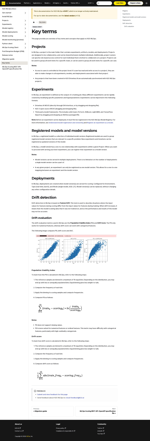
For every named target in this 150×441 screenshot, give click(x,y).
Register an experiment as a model (100, 122)
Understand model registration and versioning (66, 122)
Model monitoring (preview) (13, 39)
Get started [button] (6, 12)
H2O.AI (18, 428)
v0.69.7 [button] (90, 3)
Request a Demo (135, 3)
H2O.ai (28, 436)
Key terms (6, 63)
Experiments (126, 14)
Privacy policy (61, 428)
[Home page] (34, 22)
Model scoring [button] (7, 36)
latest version (69, 15)
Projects (125, 11)
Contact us (19, 431)
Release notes (7, 55)
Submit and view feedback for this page (52, 394)
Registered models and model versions (134, 17)
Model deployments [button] (10, 32)
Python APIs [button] (74, 3)
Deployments (127, 20)
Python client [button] (7, 43)
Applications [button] (37, 3)
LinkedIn (100, 431)
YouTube (101, 434)
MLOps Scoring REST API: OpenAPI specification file (12, 68)
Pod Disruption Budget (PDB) (13, 51)
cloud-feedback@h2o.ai (75, 397)
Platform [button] (26, 3)
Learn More (119, 3)
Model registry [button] (7, 28)
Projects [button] (5, 20)
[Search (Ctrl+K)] (104, 3)
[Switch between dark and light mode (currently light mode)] (146, 3)
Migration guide (8, 59)
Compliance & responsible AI (65, 431)
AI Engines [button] (56, 3)
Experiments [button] (7, 24)
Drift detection (127, 23)
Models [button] (47, 3)
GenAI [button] (65, 3)
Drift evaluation (129, 26)
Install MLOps (7, 16)
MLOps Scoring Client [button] (10, 47)
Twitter (100, 428)
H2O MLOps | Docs (9, 9)
